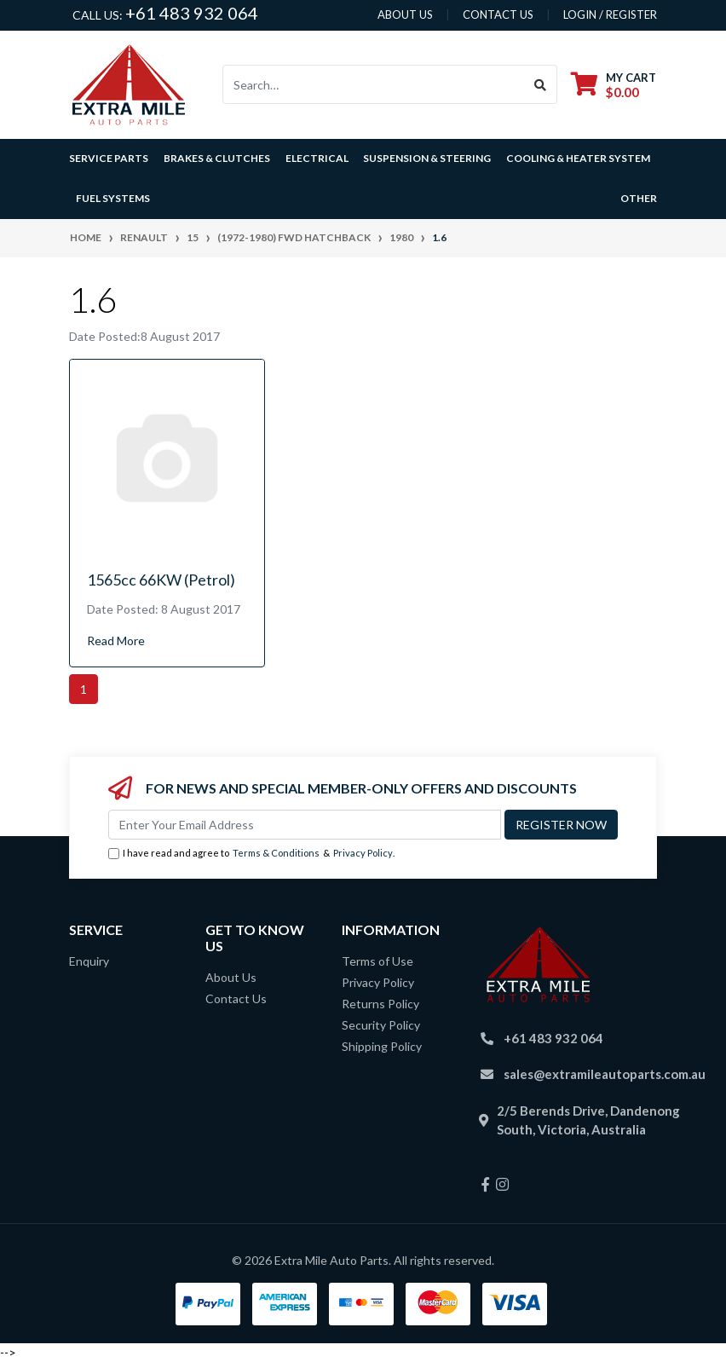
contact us (498, 14)
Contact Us (236, 998)
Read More (116, 640)
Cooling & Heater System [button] (578, 158)
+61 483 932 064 (191, 13)
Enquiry (89, 961)
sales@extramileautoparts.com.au (605, 1074)
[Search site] (540, 84)
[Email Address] (304, 825)
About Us (230, 977)
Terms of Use (377, 961)
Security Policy (381, 1025)
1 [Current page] (83, 689)
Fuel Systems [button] (113, 198)
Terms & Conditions (276, 852)
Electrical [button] (317, 158)
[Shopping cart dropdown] (613, 85)
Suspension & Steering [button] (427, 158)
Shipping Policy (382, 1046)
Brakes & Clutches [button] (217, 158)
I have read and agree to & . (251, 853)
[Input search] (373, 84)
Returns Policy (380, 1003)
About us (405, 14)
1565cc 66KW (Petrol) (161, 579)
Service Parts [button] (108, 158)
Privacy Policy (363, 852)
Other (638, 198)
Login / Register (610, 14)
